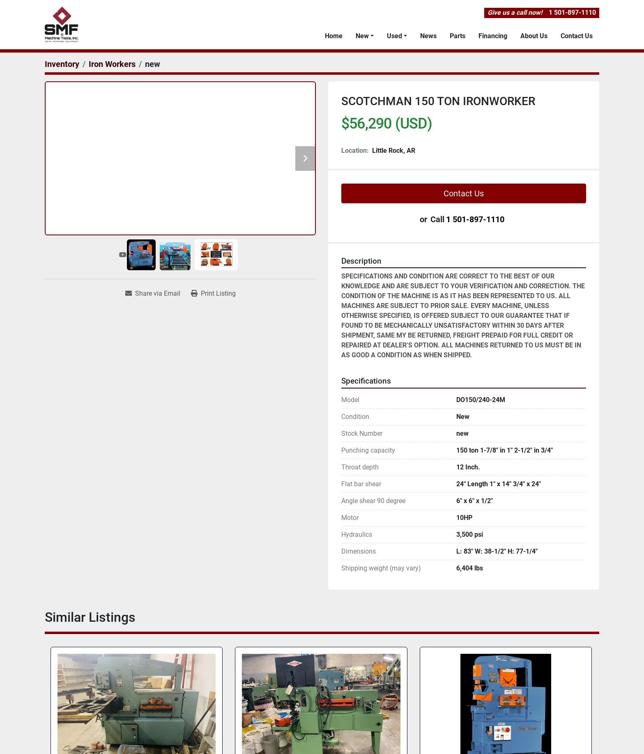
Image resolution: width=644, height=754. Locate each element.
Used (394, 36)
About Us (533, 36)
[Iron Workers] (112, 64)
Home (334, 36)
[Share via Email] (153, 293)
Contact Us (577, 36)
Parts (457, 36)
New (362, 36)
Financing (492, 36)
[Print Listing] (213, 293)
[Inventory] (62, 64)
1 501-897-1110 (572, 12)
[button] (364, 36)
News (428, 36)
